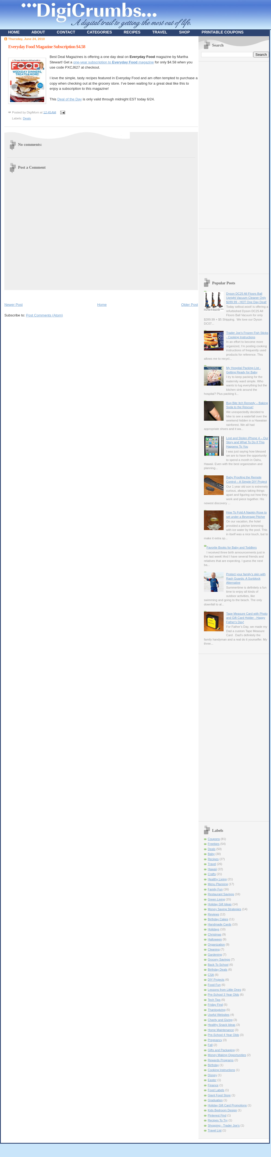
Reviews (213, 914)
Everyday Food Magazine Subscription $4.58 (46, 46)
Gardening (215, 954)
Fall (210, 1045)
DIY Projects (216, 979)
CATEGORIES (99, 32)
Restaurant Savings (221, 894)
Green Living (216, 899)
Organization (216, 944)
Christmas (214, 934)
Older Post (189, 305)
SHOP (184, 32)
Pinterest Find (217, 1115)
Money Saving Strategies (224, 909)
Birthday (213, 1065)
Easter (212, 1080)
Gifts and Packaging (221, 1050)
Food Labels (216, 1090)
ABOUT (38, 32)
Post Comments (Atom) (44, 315)
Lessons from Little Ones (224, 989)
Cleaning (214, 949)
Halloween (215, 939)
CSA (211, 974)
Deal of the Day (69, 99)
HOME (14, 32)
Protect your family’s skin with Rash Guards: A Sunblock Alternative (246, 578)
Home (102, 305)
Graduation (215, 1100)
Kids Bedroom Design (222, 1110)
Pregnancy (215, 1040)
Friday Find (215, 1004)
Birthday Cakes (218, 919)
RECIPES (132, 32)
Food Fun (214, 984)
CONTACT (66, 32)
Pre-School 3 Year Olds (223, 994)
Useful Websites (219, 1014)
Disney (212, 1075)
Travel (212, 864)
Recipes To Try (218, 1120)
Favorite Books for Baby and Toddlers (231, 547)
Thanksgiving (216, 1009)
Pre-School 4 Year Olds (223, 1034)
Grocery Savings (219, 959)
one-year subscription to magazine (113, 62)
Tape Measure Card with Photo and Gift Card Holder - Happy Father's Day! (246, 618)
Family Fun (215, 889)
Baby (211, 854)
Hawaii (212, 869)
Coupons (214, 839)
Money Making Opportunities (227, 1055)
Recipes (213, 859)
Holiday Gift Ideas (219, 904)
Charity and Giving (220, 1019)
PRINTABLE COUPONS (223, 32)
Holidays (213, 929)
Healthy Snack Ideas (221, 1024)
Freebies (213, 843)
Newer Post (13, 305)
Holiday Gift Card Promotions (227, 1105)
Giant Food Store (219, 1095)
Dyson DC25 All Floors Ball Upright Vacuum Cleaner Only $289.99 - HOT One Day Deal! (246, 298)
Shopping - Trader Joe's (224, 1125)
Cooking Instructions (221, 1070)
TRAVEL (159, 32)
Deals (27, 118)
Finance (213, 1085)
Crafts (212, 874)
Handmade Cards (219, 924)
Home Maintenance (221, 1030)
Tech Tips (214, 999)
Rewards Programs (221, 1060)
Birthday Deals (217, 969)
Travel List (215, 1130)
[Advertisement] (223, 143)
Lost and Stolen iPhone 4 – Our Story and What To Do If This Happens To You (247, 442)
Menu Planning (218, 884)
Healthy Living (217, 879)
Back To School (218, 964)
